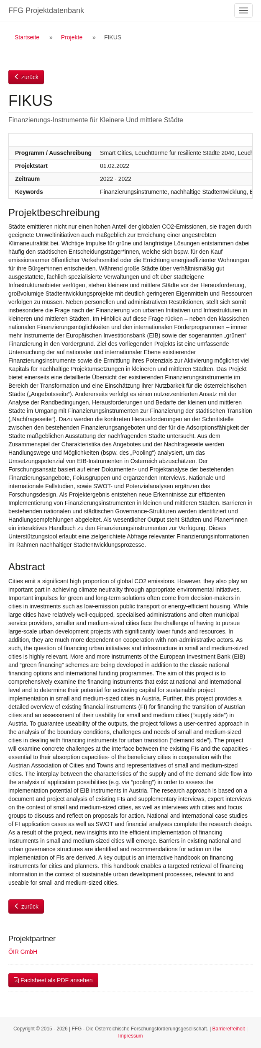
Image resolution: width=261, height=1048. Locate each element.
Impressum (130, 1036)
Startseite (27, 37)
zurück (26, 77)
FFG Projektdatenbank (46, 10)
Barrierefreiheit (228, 1029)
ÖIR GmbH (22, 951)
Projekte (71, 37)
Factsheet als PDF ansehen (53, 980)
